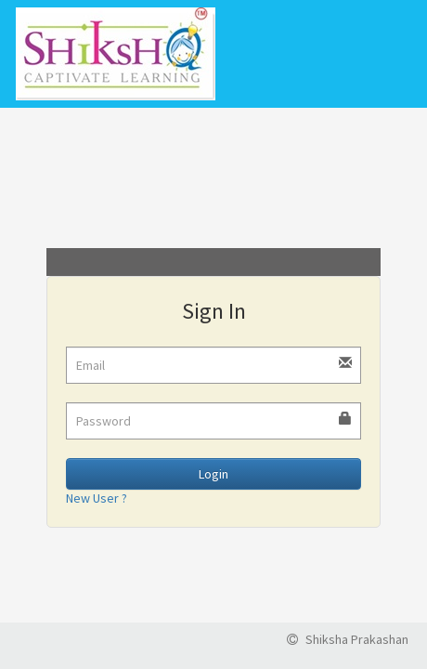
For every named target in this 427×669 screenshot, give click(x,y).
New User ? (96, 498)
